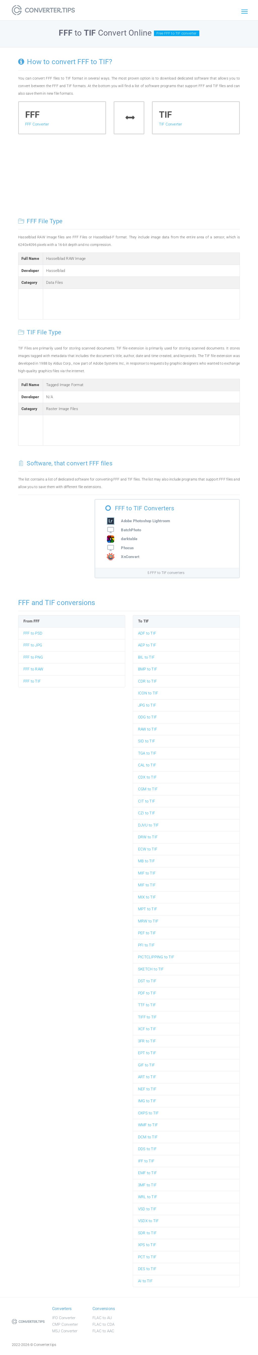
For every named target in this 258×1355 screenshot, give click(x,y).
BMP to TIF (147, 669)
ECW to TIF (147, 849)
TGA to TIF (147, 753)
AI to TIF (145, 1281)
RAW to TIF (147, 729)
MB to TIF (146, 861)
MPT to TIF (147, 909)
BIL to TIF (146, 657)
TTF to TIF (147, 1005)
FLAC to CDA (103, 1324)
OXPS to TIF (148, 1113)
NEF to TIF (147, 1089)
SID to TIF (146, 741)
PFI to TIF (146, 945)
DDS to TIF (147, 1149)
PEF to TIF (147, 933)
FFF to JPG (32, 645)
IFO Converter (64, 1318)
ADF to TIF (147, 633)
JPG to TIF (147, 705)
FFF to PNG (33, 657)
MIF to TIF (146, 873)
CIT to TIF (146, 801)
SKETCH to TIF (151, 969)
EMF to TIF (147, 1173)
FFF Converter (37, 124)
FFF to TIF (32, 681)
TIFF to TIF (147, 1017)
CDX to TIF (147, 777)
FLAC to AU (102, 1318)
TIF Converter (170, 124)
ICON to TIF (148, 693)
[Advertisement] (129, 179)
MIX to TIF (147, 897)
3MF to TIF (147, 1185)
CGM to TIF (147, 789)
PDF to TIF (147, 993)
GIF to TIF (146, 1065)
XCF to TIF (147, 1029)
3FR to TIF (147, 1041)
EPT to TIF (147, 1053)
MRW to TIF (148, 921)
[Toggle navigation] (244, 11)
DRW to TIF (147, 837)
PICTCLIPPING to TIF (156, 957)
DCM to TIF (147, 1137)
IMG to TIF (147, 1101)
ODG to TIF (147, 717)
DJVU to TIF (148, 825)
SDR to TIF (147, 1233)
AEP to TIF (147, 645)
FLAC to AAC (103, 1331)
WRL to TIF (147, 1197)
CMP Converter (65, 1324)
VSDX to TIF (148, 1221)
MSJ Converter (65, 1331)
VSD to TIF (147, 1209)
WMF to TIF (148, 1125)
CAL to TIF (147, 765)
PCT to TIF (147, 1257)
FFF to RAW (33, 669)
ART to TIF (147, 1077)
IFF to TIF (146, 1161)
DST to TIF (147, 981)
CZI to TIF (146, 813)
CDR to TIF (147, 681)
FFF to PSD (32, 633)
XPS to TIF (147, 1245)
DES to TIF (147, 1269)
